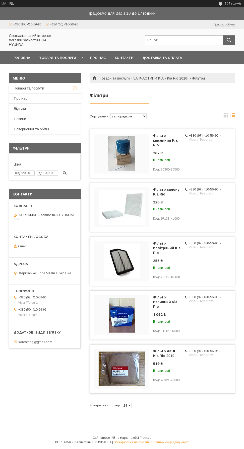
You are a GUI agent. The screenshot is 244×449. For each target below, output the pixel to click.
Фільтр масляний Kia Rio (165, 140)
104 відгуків (233, 3)
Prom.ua (145, 438)
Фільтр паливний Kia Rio (165, 302)
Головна (21, 58)
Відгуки (20, 109)
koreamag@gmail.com (35, 342)
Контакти (124, 58)
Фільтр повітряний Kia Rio (167, 248)
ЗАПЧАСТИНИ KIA (148, 78)
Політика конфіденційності (170, 442)
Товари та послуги (57, 58)
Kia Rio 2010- (177, 78)
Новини (20, 119)
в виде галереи (226, 116)
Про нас (98, 58)
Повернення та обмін (31, 129)
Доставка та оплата (162, 58)
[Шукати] (229, 40)
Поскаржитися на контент (131, 442)
